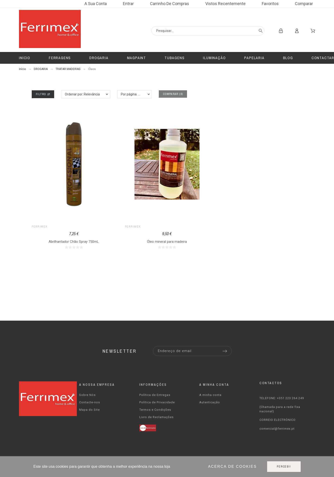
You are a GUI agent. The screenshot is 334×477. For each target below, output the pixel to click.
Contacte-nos (89, 402)
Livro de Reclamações (156, 417)
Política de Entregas (154, 395)
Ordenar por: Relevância (82, 94)
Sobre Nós (87, 395)
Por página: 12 (131, 94)
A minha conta (210, 395)
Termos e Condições (155, 409)
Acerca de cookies (232, 466)
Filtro (43, 94)
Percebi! (284, 466)
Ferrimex (40, 226)
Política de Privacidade (157, 402)
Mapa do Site (89, 409)
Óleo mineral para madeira (167, 242)
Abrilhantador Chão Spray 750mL (74, 242)
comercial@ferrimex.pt (277, 428)
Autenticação (209, 402)
